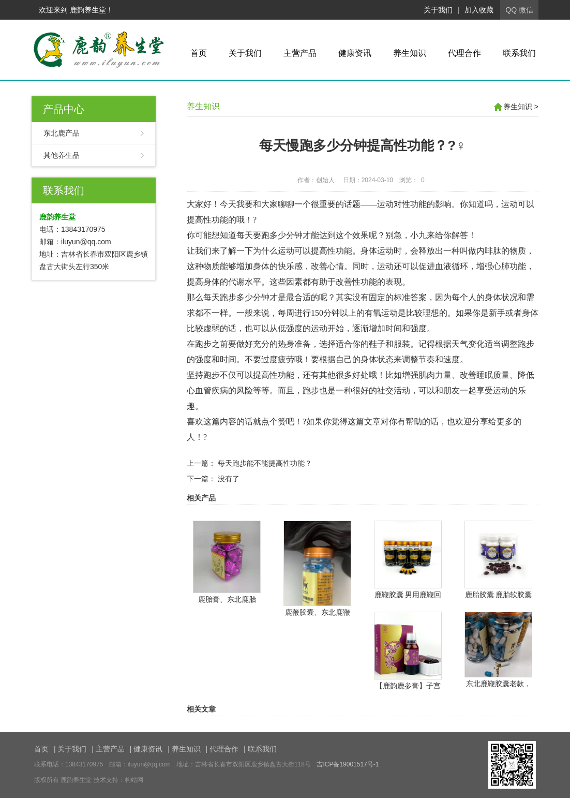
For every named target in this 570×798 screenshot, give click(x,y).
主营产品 (300, 53)
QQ (511, 10)
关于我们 (438, 10)
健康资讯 (354, 53)
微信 (526, 10)
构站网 (134, 780)
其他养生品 (61, 155)
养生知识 (409, 53)
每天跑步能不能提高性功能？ (265, 463)
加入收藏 (478, 10)
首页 (198, 53)
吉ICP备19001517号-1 (348, 764)
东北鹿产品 (61, 133)
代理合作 (464, 53)
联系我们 (519, 53)
